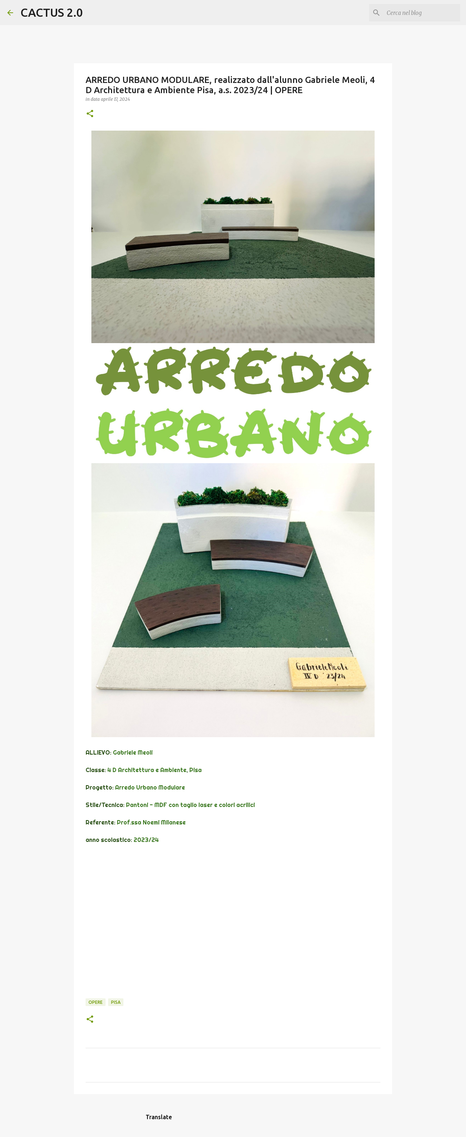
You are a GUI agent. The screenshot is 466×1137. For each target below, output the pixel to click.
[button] (90, 114)
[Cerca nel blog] (422, 12)
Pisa (116, 1002)
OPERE (95, 1002)
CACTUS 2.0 (51, 12)
